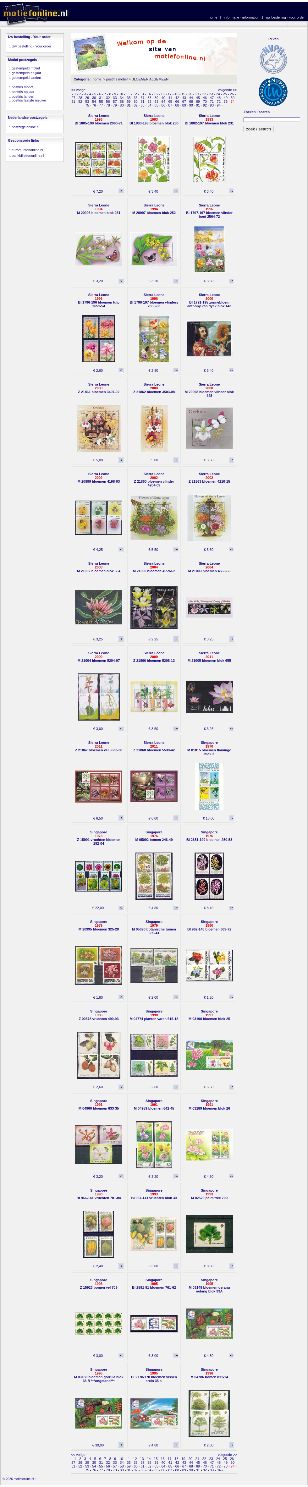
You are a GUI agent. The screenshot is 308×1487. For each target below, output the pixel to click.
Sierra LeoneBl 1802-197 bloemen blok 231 (209, 119)
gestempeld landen (26, 78)
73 (226, 101)
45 (198, 98)
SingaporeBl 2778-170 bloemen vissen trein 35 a (154, 1375)
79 (115, 105)
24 (218, 94)
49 (226, 98)
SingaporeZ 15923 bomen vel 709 (98, 1283)
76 (94, 105)
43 (184, 98)
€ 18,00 (208, 818)
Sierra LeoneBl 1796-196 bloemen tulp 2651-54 (98, 300)
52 (80, 101)
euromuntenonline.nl (27, 150)
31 (101, 98)
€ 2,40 (98, 1266)
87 (170, 105)
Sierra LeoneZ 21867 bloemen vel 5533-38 (98, 746)
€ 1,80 (98, 997)
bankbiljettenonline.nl (28, 155)
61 (142, 101)
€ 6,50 (98, 818)
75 (87, 105)
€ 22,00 (98, 908)
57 (115, 101)
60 (135, 101)
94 (219, 105)
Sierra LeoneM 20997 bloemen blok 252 (154, 209)
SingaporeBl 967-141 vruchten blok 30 (154, 1194)
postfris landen (23, 96)
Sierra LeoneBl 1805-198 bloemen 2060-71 (99, 119)
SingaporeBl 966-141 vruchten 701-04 (98, 1194)
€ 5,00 (98, 460)
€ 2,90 (153, 370)
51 (73, 101)
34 (122, 98)
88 (177, 105)
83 (142, 105)
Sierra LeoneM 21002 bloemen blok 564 (98, 567)
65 (170, 101)
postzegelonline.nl (25, 127)
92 (205, 105)
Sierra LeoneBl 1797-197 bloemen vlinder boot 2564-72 (209, 210)
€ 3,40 (153, 191)
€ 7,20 (98, 191)
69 (198, 101)
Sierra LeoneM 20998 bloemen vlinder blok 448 (209, 390)
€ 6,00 (153, 818)
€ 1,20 (209, 997)
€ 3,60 (209, 281)
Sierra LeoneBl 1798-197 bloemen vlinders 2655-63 (154, 300)
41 (170, 98)
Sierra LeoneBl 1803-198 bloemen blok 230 (154, 119)
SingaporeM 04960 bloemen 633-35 (99, 1104)
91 (198, 105)
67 (184, 101)
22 (204, 94)
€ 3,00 (98, 729)
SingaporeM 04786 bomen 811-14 (209, 1373)
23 (211, 94)
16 (162, 94)
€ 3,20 (98, 281)
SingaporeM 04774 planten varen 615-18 (154, 1015)
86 (163, 105)
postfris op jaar (23, 92)
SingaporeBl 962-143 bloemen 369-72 (209, 925)
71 (212, 101)
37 (142, 98)
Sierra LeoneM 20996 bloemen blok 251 (98, 209)
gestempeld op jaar (26, 73)
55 (101, 101)
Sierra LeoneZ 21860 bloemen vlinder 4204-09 (154, 479)
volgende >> (227, 90)
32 (108, 98)
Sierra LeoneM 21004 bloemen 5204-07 (99, 656)
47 (212, 98)
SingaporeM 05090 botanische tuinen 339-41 (154, 927)
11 (128, 94)
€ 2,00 (153, 997)
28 (80, 98)
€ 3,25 (98, 639)
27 (73, 98)
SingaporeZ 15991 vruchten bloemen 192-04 (98, 837)
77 (101, 105)
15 (155, 94)
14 (149, 94)
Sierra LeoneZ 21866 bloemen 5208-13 (154, 656)
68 (191, 101)
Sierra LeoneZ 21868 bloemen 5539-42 (154, 746)
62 (149, 101)
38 (149, 98)
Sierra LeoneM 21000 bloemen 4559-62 (154, 567)
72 (219, 101)
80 (122, 105)
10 (121, 94)
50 (232, 98)
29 (87, 98)
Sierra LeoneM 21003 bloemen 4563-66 (209, 567)
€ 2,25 (153, 639)
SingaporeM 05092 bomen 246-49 (154, 836)
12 (135, 94)
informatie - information (242, 17)
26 (232, 94)
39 (156, 98)
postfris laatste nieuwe (29, 100)
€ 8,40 (209, 908)
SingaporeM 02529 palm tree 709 (209, 1194)
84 (149, 105)
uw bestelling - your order (285, 17)
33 (115, 98)
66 (177, 101)
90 (191, 105)
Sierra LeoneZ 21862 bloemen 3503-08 (154, 388)
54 (94, 101)
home (213, 17)
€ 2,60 (98, 370)
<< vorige (78, 90)
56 (108, 101)
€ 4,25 (98, 549)
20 (190, 94)
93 (212, 105)
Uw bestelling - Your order (31, 46)
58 (122, 101)
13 (142, 94)
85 (156, 105)
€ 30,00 (98, 1445)
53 (87, 101)
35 (128, 98)
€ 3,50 (209, 460)
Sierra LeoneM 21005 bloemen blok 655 (209, 656)
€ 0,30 (209, 1266)
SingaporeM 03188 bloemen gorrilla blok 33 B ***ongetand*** (98, 1375)
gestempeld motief (26, 68)
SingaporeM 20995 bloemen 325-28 (99, 925)
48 (219, 98)
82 (135, 105)
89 (184, 105)
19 (183, 94)
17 (169, 94)
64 (163, 101)
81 (128, 105)
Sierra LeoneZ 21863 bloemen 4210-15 (209, 477)
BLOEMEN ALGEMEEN (150, 79)
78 (108, 105)
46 (205, 98)
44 (191, 98)
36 (135, 98)
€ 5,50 (153, 549)
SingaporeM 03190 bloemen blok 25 (209, 1015)
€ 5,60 (209, 1087)
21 (197, 94)
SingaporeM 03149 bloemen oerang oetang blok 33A (209, 1285)
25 (225, 94)
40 (163, 98)
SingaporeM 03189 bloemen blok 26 (209, 1104)
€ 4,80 (153, 908)
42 (177, 98)
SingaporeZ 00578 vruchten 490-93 (98, 1015)
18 (176, 94)
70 (205, 101)
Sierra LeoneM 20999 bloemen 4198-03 (99, 477)
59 (128, 101)
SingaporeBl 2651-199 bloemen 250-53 (209, 836)
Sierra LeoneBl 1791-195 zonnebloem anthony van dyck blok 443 (209, 300)
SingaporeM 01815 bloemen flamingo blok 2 (209, 748)
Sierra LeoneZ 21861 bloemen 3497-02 (98, 388)
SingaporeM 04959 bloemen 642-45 (154, 1104)
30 (94, 98)
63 (156, 101)
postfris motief (22, 87)
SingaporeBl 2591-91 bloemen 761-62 (154, 1283)
